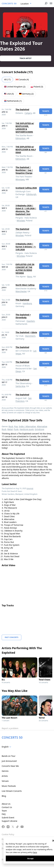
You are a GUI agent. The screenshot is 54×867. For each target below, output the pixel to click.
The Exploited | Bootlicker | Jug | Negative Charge (24, 170)
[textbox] (7, 747)
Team (4, 810)
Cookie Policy (8, 834)
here (35, 852)
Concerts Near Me (10, 766)
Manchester (21, 291)
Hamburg (27, 303)
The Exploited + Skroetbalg (23, 316)
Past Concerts (11, 637)
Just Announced (9, 761)
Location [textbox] (25, 3)
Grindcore (39, 429)
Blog (4, 796)
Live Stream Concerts (12, 791)
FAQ (4, 814)
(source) (30, 488)
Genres (5, 771)
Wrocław (21, 220)
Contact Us (7, 807)
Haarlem (31, 321)
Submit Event (8, 817)
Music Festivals (9, 786)
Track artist (26, 58)
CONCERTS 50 (9, 3)
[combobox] (26, 4)
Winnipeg (20, 179)
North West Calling (25, 285)
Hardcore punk (27, 429)
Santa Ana (20, 386)
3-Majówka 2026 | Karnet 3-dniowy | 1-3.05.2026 (26, 246)
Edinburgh (31, 194)
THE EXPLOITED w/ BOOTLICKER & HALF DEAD (26, 149)
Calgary (28, 113)
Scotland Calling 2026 (26, 187)
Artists (5, 776)
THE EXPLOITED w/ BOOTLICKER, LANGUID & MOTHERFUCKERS (25, 127)
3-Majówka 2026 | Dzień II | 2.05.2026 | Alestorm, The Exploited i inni (26, 209)
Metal (10, 429)
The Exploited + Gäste (26, 332)
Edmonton (20, 138)
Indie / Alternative (27, 426)
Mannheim (30, 336)
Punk (16, 429)
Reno (29, 276)
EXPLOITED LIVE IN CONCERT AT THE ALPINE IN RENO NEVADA (25, 268)
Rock (11, 426)
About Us (6, 803)
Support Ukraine (9, 821)
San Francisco (24, 399)
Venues (5, 781)
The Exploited (22, 109)
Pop (16, 426)
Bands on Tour (8, 756)
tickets (45, 111)
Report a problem (10, 728)
